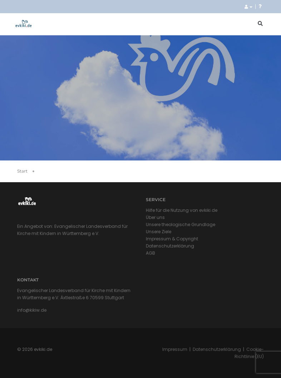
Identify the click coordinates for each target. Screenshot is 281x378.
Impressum (174, 349)
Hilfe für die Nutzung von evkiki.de (181, 210)
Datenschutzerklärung (170, 246)
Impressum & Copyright (172, 239)
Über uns (155, 217)
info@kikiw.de (31, 310)
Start (22, 171)
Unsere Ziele (158, 232)
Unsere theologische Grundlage (180, 224)
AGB (150, 253)
